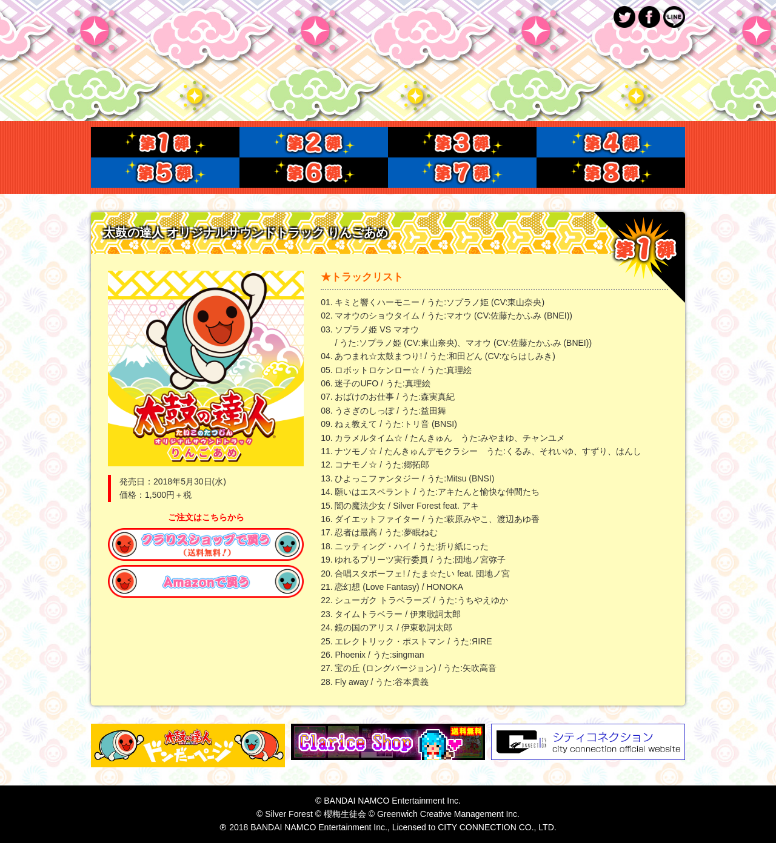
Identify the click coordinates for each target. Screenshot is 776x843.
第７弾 (462, 172)
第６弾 (313, 172)
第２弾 (313, 142)
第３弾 (462, 142)
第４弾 (611, 142)
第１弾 (165, 142)
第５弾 (165, 172)
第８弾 (611, 172)
